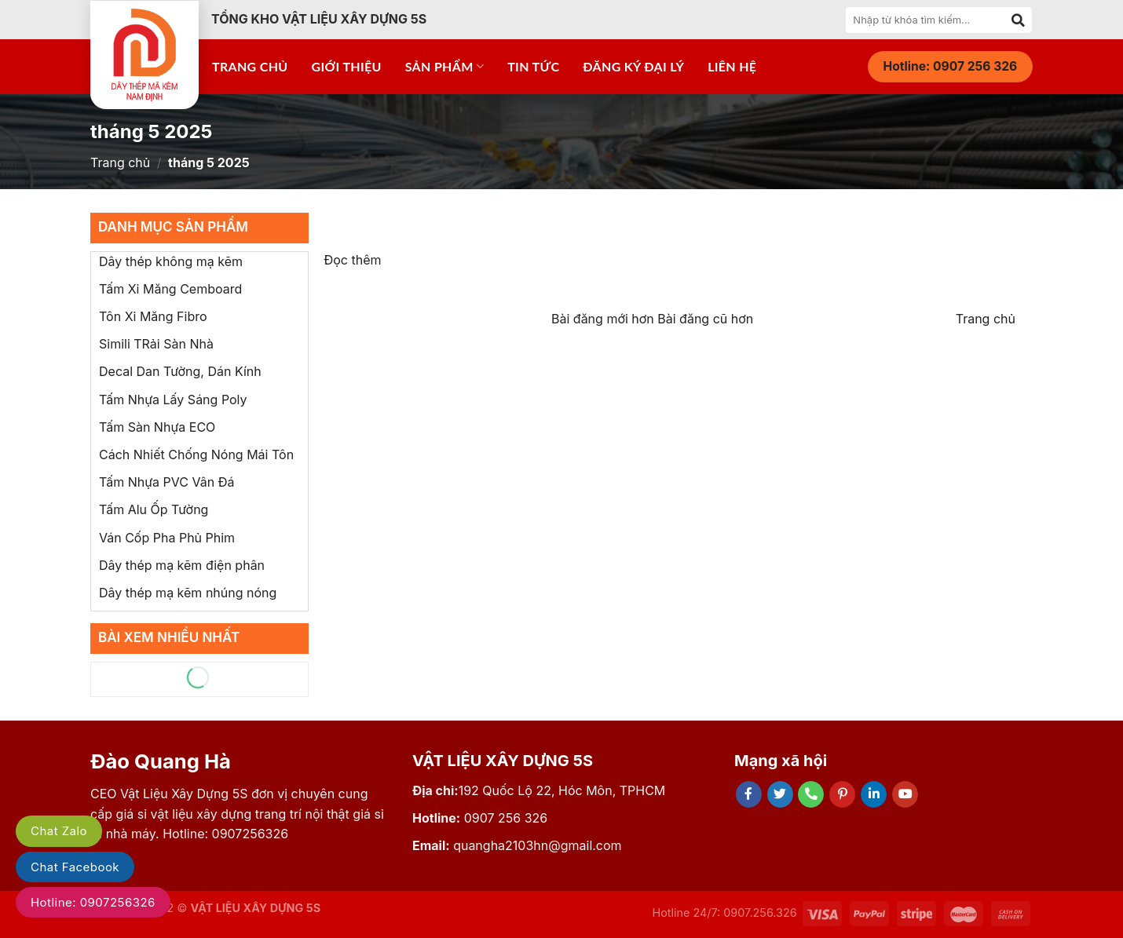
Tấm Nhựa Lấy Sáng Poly (173, 399)
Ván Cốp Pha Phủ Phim (167, 538)
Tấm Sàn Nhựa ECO (157, 427)
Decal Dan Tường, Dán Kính (180, 371)
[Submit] (1018, 19)
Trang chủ (250, 66)
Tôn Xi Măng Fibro (153, 316)
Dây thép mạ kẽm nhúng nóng (187, 592)
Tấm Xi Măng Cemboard (170, 289)
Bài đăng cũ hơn (705, 319)
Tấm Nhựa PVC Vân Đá (166, 482)
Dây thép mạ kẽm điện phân (182, 565)
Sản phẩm (444, 67)
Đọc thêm (353, 260)
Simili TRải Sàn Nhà (156, 344)
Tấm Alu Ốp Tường (153, 509)
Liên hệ (732, 66)
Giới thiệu (347, 66)
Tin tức (533, 66)
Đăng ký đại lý (633, 66)
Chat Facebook (75, 867)
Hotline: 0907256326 (93, 902)
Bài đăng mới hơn (604, 319)
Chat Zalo (59, 830)
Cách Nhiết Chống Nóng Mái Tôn (196, 454)
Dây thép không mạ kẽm (171, 261)
